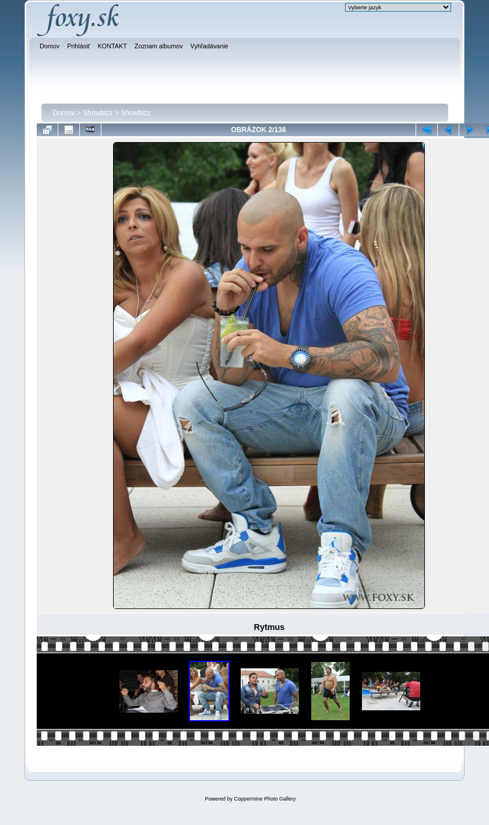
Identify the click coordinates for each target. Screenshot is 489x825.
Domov (64, 113)
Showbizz (97, 113)
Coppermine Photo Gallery (264, 799)
